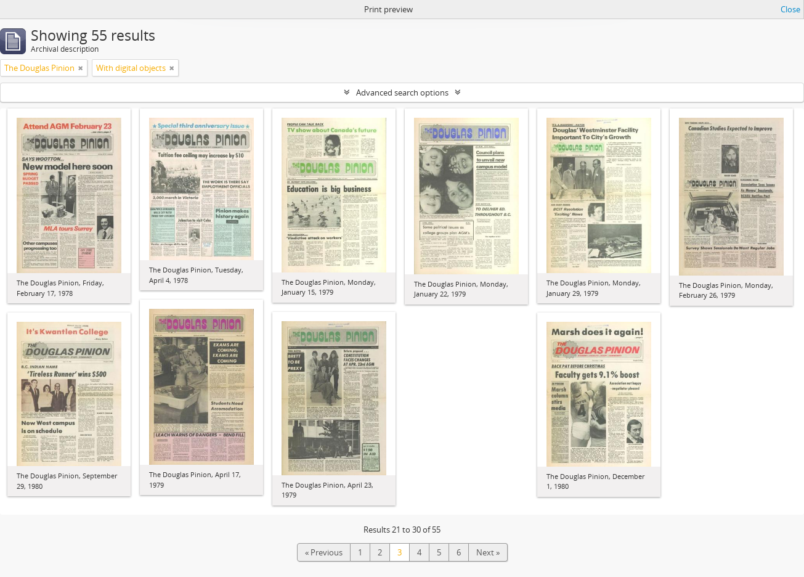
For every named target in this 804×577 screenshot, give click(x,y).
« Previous (324, 552)
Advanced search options (402, 92)
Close (790, 9)
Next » (488, 552)
